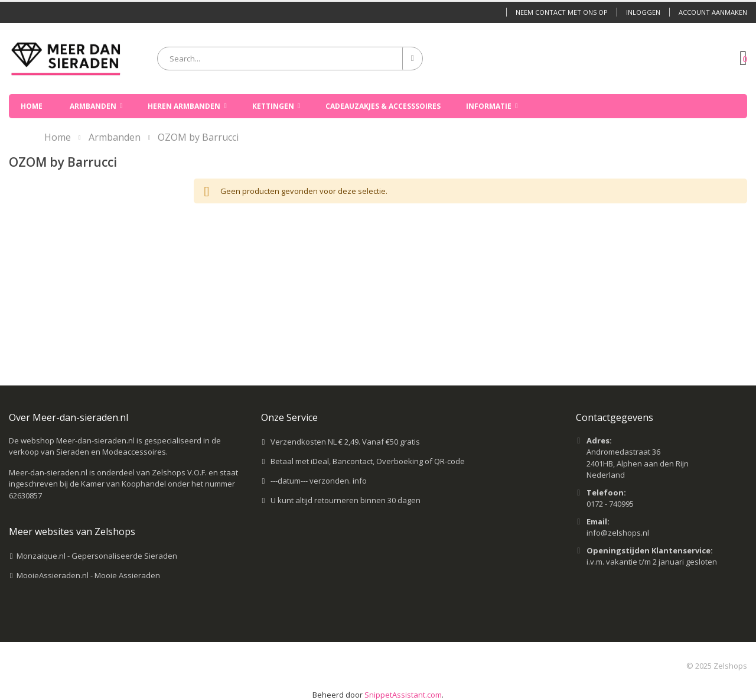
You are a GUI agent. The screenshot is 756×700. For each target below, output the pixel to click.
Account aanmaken (713, 12)
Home (57, 137)
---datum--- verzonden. (312, 480)
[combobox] (290, 58)
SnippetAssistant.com (403, 694)
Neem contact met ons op (562, 12)
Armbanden (115, 137)
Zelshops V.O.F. (179, 472)
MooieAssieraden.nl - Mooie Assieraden (88, 575)
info (360, 480)
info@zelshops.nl (617, 532)
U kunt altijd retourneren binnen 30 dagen (346, 500)
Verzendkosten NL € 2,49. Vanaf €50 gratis (345, 441)
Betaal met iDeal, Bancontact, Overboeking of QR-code (368, 461)
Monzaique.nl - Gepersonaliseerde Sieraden (97, 555)
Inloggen (643, 12)
